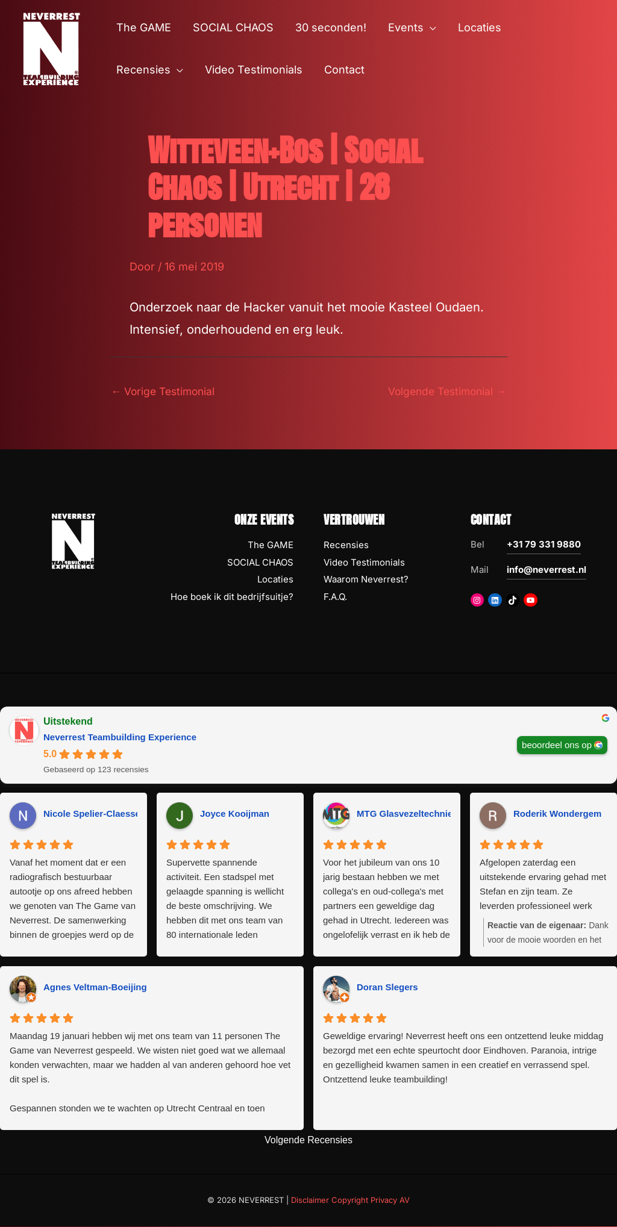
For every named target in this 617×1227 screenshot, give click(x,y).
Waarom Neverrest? (366, 580)
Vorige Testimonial (165, 391)
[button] (430, 28)
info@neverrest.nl (546, 570)
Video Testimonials (364, 563)
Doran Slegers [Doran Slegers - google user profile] (387, 988)
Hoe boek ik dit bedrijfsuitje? (232, 598)
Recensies (346, 545)
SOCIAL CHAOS (260, 563)
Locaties (275, 580)
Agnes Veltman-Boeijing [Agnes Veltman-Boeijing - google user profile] (95, 988)
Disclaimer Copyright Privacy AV (350, 1201)
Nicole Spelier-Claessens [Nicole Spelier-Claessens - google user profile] (97, 815)
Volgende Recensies (308, 1141)
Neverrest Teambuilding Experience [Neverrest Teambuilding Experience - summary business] (119, 737)
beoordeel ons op (557, 745)
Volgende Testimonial (443, 391)
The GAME (270, 545)
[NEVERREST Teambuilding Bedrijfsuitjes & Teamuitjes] (51, 48)
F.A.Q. (335, 598)
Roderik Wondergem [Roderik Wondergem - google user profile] (557, 815)
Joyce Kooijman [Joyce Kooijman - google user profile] (234, 815)
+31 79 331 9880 (544, 545)
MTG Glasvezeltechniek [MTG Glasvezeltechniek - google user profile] (407, 815)
